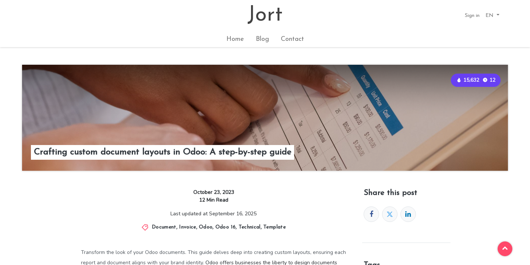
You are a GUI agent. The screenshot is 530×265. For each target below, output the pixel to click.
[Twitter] (390, 214)
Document (164, 227)
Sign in (472, 15)
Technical (250, 227)
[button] (492, 15)
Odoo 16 (225, 227)
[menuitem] (235, 39)
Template (274, 227)
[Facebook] (371, 214)
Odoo (205, 227)
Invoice (187, 227)
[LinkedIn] (408, 214)
